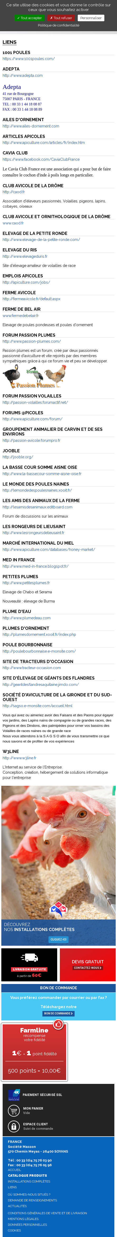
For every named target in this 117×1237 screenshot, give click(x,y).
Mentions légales (23, 1219)
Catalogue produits (27, 1175)
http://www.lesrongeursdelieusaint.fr (33, 533)
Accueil (14, 1170)
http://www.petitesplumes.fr (26, 583)
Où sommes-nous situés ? (29, 1194)
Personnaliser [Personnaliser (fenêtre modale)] (91, 18)
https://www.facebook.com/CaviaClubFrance (41, 159)
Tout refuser (61, 18)
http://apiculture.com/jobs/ (26, 282)
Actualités (17, 1206)
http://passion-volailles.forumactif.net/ (35, 402)
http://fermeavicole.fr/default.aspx (31, 299)
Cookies (14, 1230)
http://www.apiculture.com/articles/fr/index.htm (44, 143)
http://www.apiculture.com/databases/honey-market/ (49, 549)
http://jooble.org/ (18, 457)
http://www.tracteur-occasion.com (32, 668)
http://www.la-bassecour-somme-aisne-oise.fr (42, 474)
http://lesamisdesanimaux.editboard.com (37, 507)
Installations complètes (29, 1181)
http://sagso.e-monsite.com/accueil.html (37, 706)
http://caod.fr (14, 192)
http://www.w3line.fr (19, 758)
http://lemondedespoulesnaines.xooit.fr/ (37, 490)
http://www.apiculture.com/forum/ (32, 419)
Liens (12, 1187)
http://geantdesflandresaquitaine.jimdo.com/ (41, 684)
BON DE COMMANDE (58, 1013)
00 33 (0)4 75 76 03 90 (34, 1160)
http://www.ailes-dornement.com (31, 126)
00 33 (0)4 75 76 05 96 (34, 1165)
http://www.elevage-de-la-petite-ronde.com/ (41, 240)
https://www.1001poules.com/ (29, 59)
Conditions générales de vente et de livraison (47, 1213)
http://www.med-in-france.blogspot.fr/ (36, 566)
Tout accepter (29, 18)
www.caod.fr (13, 223)
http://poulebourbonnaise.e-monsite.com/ (39, 651)
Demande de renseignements (32, 1200)
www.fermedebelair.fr (21, 316)
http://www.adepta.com (23, 75)
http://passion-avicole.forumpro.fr (31, 440)
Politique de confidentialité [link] (58, 25)
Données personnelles (27, 1225)
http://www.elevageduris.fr (25, 256)
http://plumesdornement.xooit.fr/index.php (39, 634)
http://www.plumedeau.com (27, 618)
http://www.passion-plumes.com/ (32, 341)
